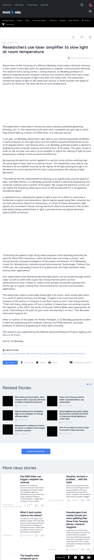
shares (10, 362)
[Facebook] (26, 362)
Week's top (7, 5)
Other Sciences (74, 20)
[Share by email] (52, 362)
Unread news (32, 5)
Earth (27, 20)
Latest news (19, 5)
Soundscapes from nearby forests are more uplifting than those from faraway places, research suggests (77, 520)
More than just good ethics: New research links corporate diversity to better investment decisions (44, 353)
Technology (8, 24)
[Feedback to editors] (80, 362)
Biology (62, 20)
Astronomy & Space (39, 20)
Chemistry (53, 20)
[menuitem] (7, 21)
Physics (19, 20)
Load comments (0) (36, 451)
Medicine (86, 20)
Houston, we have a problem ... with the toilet (76, 479)
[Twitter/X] (41, 362)
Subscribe (44, 5)
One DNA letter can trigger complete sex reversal (31, 479)
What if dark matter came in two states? (31, 514)
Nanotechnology (8, 20)
